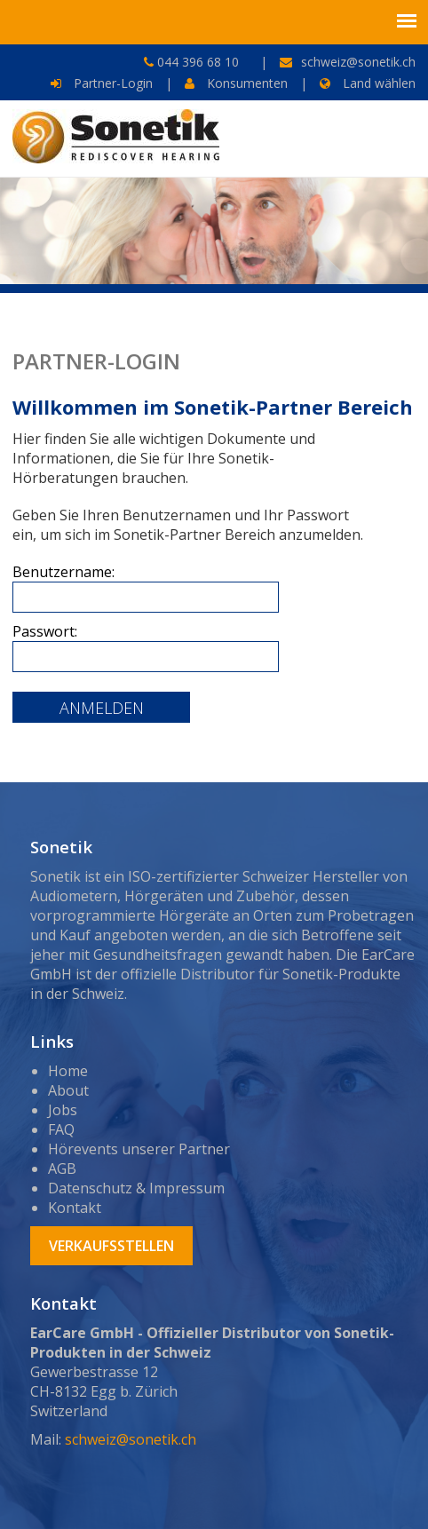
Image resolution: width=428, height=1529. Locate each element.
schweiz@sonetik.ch (358, 61)
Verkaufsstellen (111, 1246)
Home (68, 1071)
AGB (62, 1168)
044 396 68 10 (196, 61)
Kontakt (74, 1207)
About (68, 1090)
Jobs (62, 1110)
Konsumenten (236, 83)
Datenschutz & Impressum (136, 1188)
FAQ (61, 1129)
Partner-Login (102, 83)
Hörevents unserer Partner (139, 1149)
